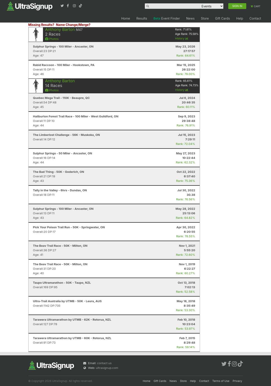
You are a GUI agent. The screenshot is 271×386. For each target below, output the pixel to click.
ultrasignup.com (107, 368)
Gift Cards (222, 18)
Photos (52, 39)
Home (125, 18)
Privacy (237, 381)
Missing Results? (41, 25)
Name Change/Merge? (73, 25)
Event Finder (166, 18)
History (181, 38)
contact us (104, 363)
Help (239, 18)
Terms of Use (220, 381)
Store (205, 18)
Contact (255, 18)
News (190, 18)
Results (141, 18)
